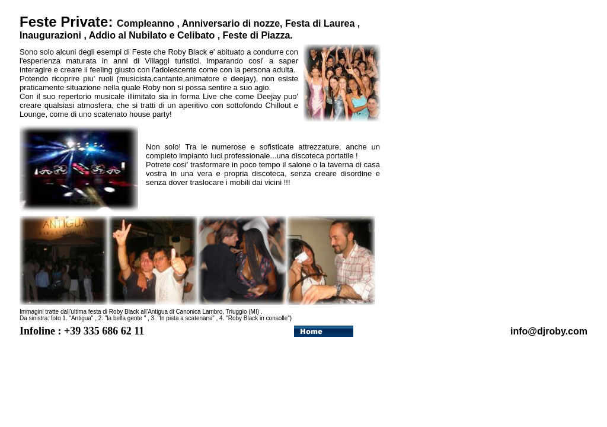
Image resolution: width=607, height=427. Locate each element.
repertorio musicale (91, 96)
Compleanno (145, 23)
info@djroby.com (548, 331)
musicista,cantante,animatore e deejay (186, 78)
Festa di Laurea (319, 23)
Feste (142, 51)
